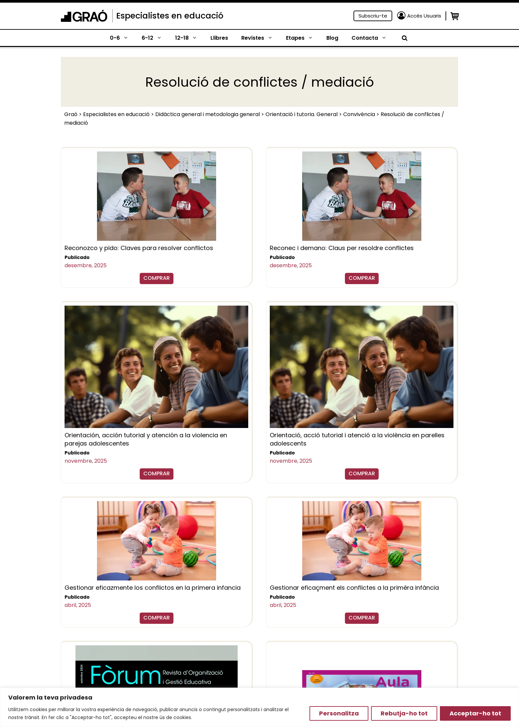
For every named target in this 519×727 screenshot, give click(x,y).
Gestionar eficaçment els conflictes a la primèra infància (354, 587)
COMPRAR (156, 278)
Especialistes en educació (169, 15)
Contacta (372, 38)
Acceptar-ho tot (475, 713)
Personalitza (339, 713)
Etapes (303, 38)
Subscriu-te (372, 15)
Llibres (219, 38)
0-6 (122, 38)
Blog (332, 38)
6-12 (155, 38)
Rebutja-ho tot (404, 713)
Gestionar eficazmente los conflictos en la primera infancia (153, 587)
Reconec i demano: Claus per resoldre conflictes (342, 248)
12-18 (189, 38)
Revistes (260, 38)
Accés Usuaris (424, 15)
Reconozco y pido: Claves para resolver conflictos (139, 248)
